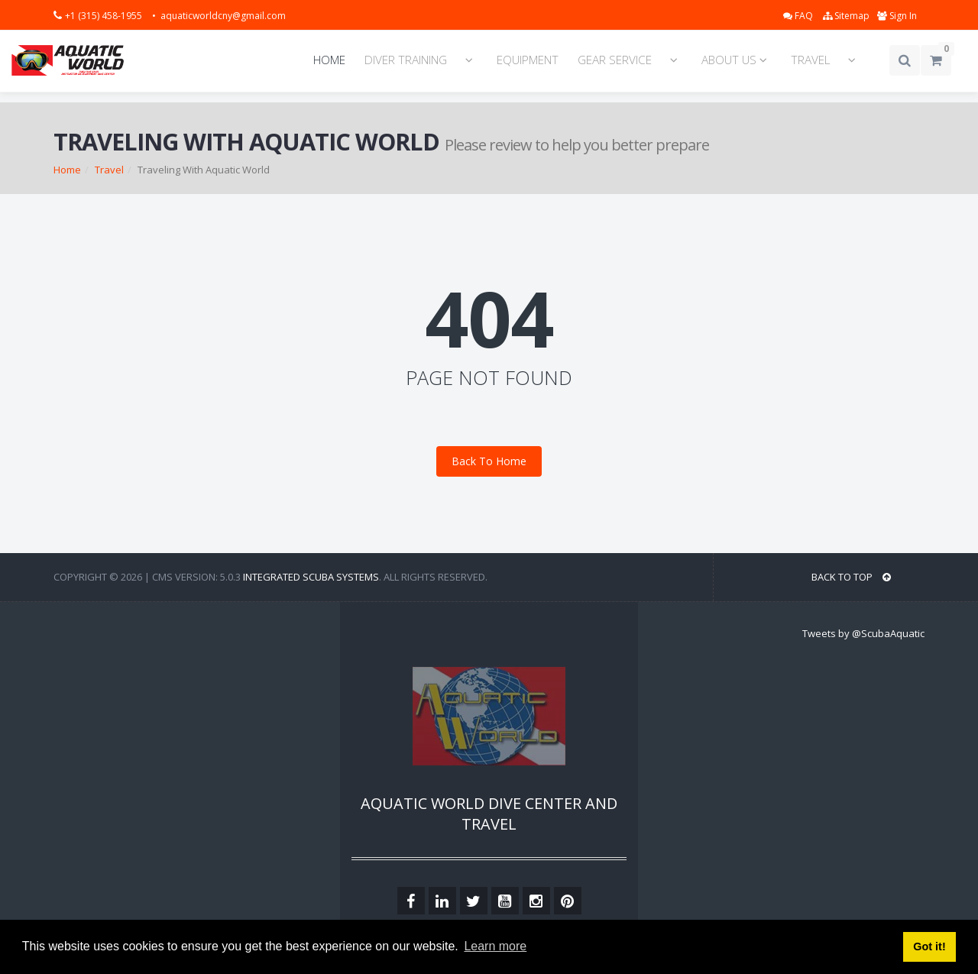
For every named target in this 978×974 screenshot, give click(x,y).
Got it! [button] (929, 946)
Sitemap (846, 15)
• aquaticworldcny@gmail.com (219, 15)
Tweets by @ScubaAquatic (863, 633)
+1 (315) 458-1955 (104, 15)
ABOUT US (736, 60)
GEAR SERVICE (615, 60)
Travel (109, 169)
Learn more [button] (495, 946)
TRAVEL (810, 60)
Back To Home (489, 461)
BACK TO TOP (851, 577)
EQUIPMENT (528, 60)
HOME (329, 60)
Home (67, 169)
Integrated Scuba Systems (311, 577)
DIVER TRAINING (405, 60)
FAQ (799, 15)
